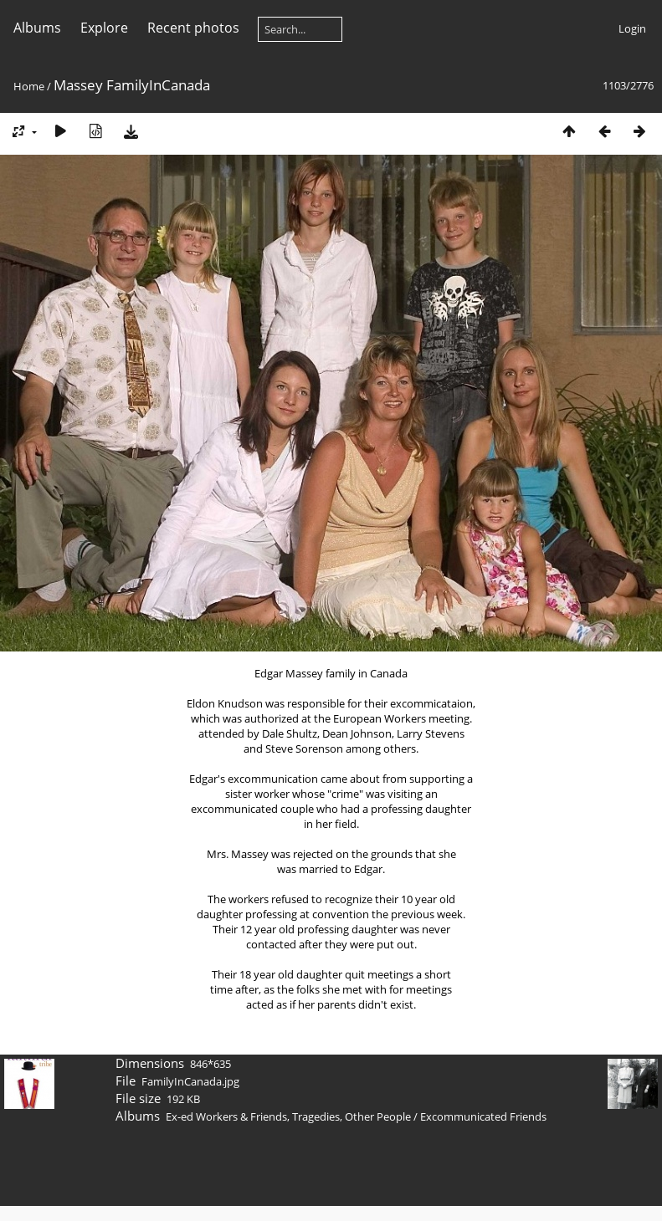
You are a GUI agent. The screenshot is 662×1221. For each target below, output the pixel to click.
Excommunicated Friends (483, 1116)
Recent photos (193, 27)
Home (28, 86)
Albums (37, 27)
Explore (104, 27)
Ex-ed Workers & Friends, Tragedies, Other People (288, 1116)
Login (632, 28)
